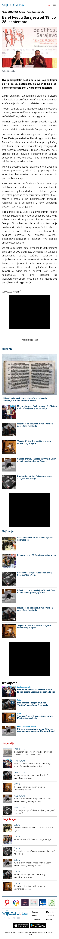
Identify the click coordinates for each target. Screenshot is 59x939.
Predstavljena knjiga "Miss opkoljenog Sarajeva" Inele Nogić (34, 477)
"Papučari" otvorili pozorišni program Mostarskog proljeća (34, 442)
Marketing (50, 912)
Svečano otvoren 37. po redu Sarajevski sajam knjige (35, 539)
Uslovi (34, 916)
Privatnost (36, 919)
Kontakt (49, 919)
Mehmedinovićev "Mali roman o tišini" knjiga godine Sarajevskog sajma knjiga (37, 407)
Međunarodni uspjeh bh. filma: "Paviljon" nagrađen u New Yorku (35, 425)
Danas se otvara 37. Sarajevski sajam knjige (36, 555)
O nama (35, 912)
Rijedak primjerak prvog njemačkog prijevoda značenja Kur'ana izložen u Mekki (25, 399)
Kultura (22, 749)
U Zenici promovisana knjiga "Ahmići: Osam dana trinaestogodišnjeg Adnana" (36, 460)
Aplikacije (50, 916)
